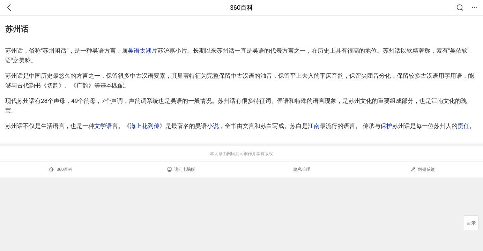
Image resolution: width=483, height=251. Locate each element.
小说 (213, 125)
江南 (314, 125)
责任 (463, 125)
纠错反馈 (423, 169)
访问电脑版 (181, 169)
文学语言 (106, 125)
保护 (386, 125)
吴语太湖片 (142, 50)
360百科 (241, 7)
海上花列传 (144, 125)
